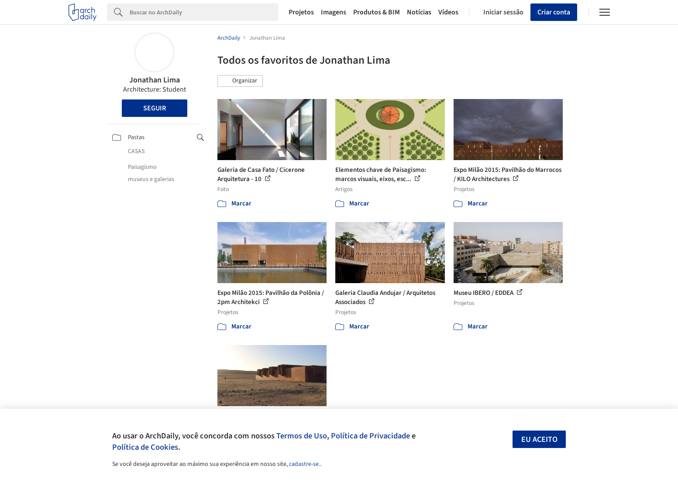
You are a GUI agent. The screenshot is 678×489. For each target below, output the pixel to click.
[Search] (204, 12)
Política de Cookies (145, 447)
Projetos (301, 12)
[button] (240, 81)
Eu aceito (539, 439)
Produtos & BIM (376, 12)
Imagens (333, 12)
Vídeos (448, 12)
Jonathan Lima (154, 80)
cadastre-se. (304, 464)
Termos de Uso (301, 435)
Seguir (154, 108)
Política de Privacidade (370, 435)
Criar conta (553, 12)
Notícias (419, 12)
